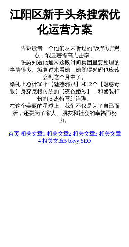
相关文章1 (33, 134)
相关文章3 (85, 134)
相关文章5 (54, 141)
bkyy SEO (79, 141)
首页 (13, 134)
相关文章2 (59, 134)
